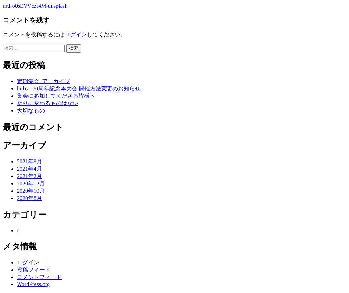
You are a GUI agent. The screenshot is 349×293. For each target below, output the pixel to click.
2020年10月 (31, 191)
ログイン (75, 35)
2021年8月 (29, 161)
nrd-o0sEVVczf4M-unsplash (35, 6)
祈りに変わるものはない (47, 103)
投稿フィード (33, 270)
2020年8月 (29, 198)
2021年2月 (29, 176)
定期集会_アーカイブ (43, 81)
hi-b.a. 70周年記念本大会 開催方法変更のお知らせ (79, 88)
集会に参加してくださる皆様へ (56, 96)
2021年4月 (29, 169)
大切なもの (31, 111)
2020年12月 (31, 183)
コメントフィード (39, 277)
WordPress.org (33, 284)
